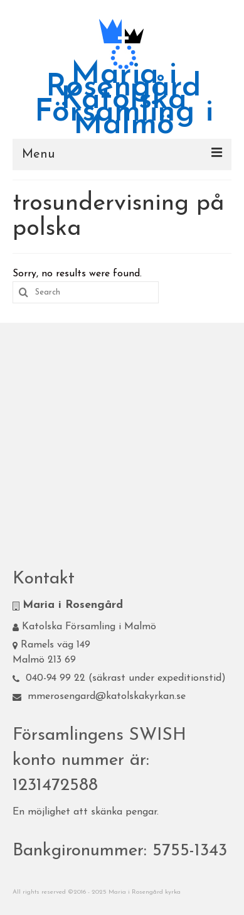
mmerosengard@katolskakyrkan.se (99, 696)
